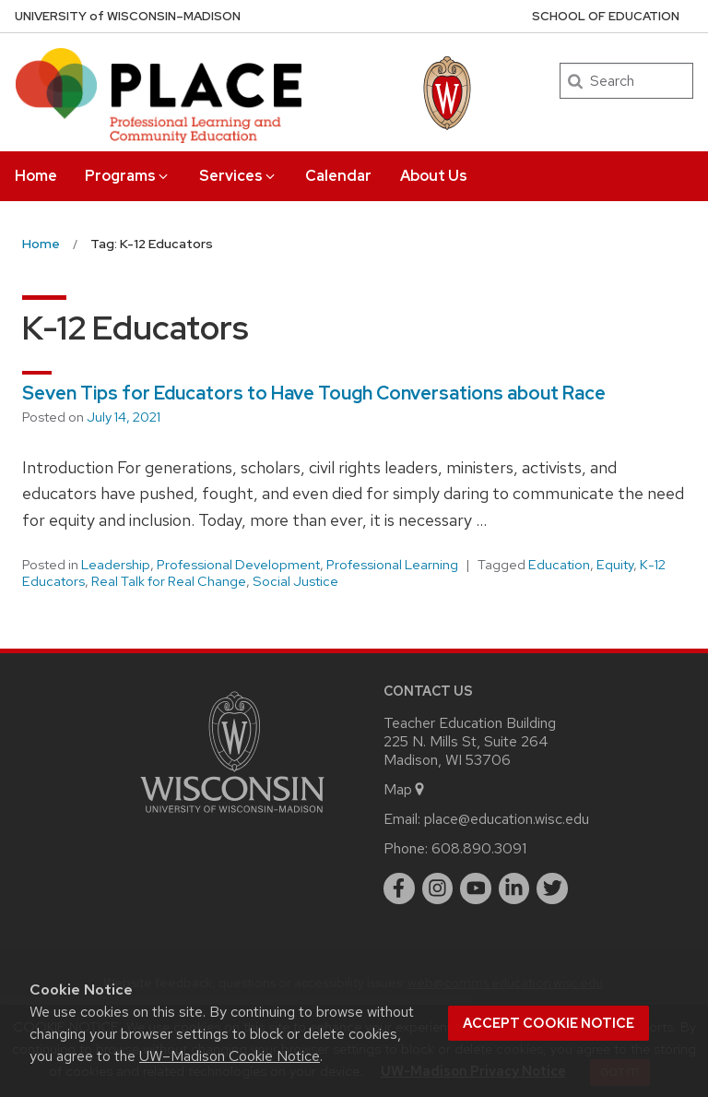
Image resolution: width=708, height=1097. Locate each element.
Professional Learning (392, 564)
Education (559, 564)
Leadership (115, 564)
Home (36, 175)
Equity (614, 564)
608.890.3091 (478, 848)
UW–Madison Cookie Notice (229, 1056)
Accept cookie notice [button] (548, 1023)
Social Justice (295, 581)
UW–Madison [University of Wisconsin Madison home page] (128, 16)
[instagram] (438, 888)
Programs (128, 175)
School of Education (605, 16)
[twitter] (552, 888)
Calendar (338, 175)
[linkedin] (514, 888)
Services (238, 175)
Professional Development (238, 564)
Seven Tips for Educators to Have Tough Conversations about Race (314, 393)
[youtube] (475, 888)
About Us (433, 175)
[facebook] (399, 888)
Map (405, 789)
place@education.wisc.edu (506, 819)
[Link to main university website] (232, 816)
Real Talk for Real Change (168, 581)
